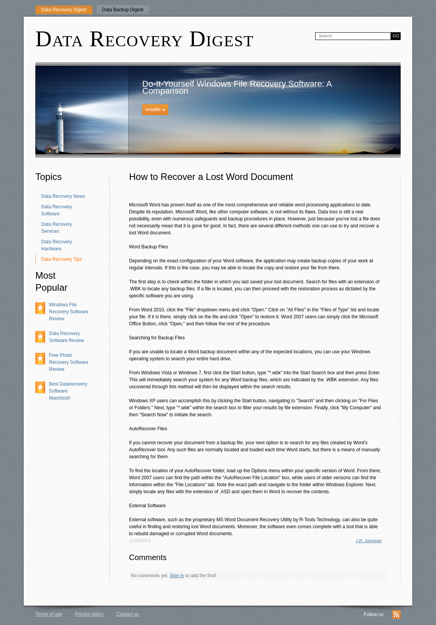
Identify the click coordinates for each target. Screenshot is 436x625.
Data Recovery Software (56, 210)
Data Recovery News (63, 196)
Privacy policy (89, 614)
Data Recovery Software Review (66, 337)
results (155, 109)
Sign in (177, 575)
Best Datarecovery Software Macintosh (68, 391)
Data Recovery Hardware (56, 245)
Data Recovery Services (56, 228)
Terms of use (48, 614)
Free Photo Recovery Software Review (68, 362)
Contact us (128, 614)
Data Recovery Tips (61, 259)
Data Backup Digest (122, 9)
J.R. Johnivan (369, 540)
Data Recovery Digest (64, 9)
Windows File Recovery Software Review (68, 311)
